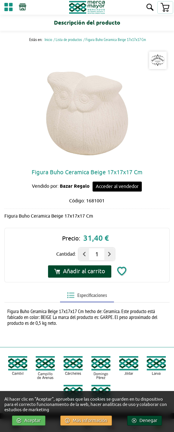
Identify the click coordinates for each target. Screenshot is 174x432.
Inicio (48, 39)
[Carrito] (164, 7)
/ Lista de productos (68, 39)
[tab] (87, 295)
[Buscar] (149, 7)
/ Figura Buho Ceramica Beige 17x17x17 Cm (114, 39)
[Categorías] (8, 8)
